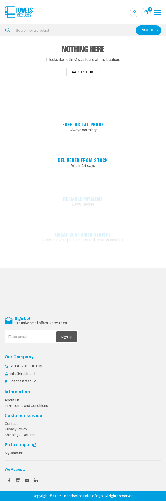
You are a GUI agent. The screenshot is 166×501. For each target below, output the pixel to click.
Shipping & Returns (20, 435)
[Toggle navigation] (157, 12)
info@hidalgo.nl (22, 373)
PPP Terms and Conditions (26, 406)
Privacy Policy (16, 429)
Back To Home (83, 72)
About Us (12, 400)
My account (14, 453)
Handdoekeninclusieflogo (82, 496)
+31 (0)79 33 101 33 (26, 366)
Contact (11, 423)
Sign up (67, 337)
